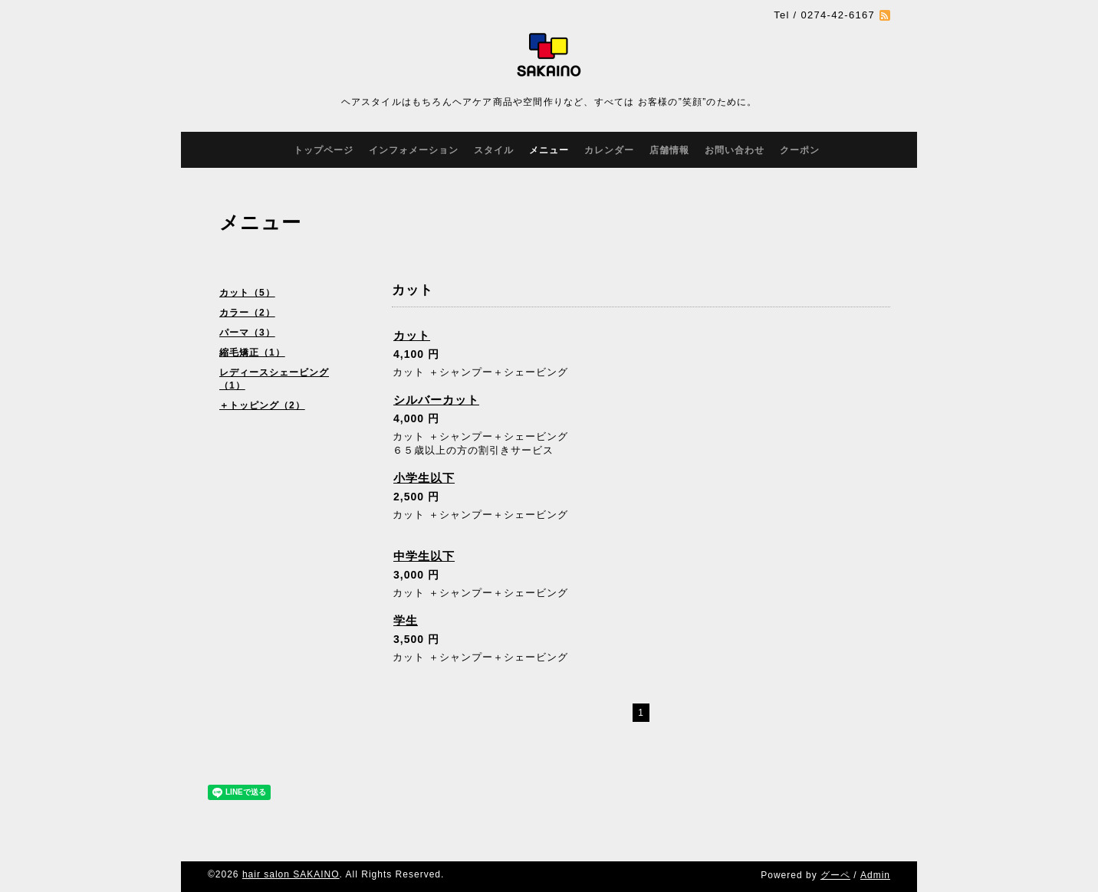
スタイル (494, 150)
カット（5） (247, 292)
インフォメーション (414, 150)
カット (411, 335)
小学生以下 (424, 477)
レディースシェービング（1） (274, 379)
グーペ (835, 875)
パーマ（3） (247, 332)
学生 (405, 620)
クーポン (800, 150)
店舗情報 (669, 150)
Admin (875, 875)
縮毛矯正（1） (252, 352)
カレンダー (609, 150)
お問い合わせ (734, 150)
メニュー (549, 150)
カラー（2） (247, 312)
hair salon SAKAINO (291, 874)
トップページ (323, 150)
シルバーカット (436, 399)
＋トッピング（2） (262, 405)
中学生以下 (424, 555)
